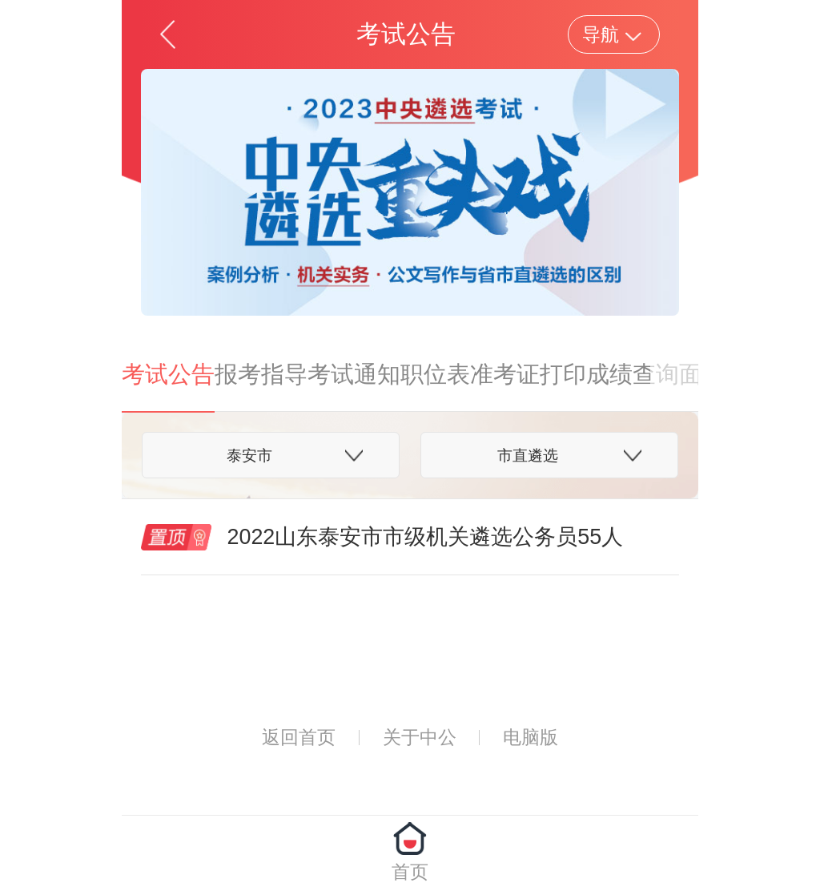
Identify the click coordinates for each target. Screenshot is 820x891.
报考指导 (261, 374)
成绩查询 (632, 374)
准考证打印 (528, 374)
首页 (410, 871)
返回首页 (299, 737)
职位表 (435, 374)
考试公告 (168, 374)
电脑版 (530, 737)
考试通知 (354, 374)
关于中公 (419, 737)
